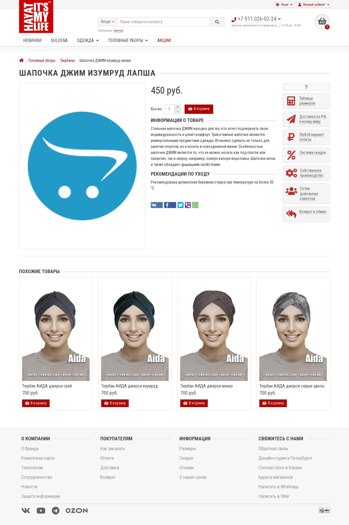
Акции (164, 40)
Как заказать (112, 448)
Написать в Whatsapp (278, 486)
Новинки (32, 40)
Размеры (187, 448)
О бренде (30, 448)
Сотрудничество (36, 477)
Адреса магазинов (275, 477)
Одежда (88, 40)
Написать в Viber (274, 496)
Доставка (109, 467)
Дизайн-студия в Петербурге (285, 458)
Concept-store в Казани (280, 467)
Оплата (107, 458)
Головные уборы (128, 40)
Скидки (186, 458)
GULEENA (59, 40)
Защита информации (40, 496)
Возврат (108, 477)
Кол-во (156, 109)
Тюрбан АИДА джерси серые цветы (291, 386)
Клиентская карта (37, 458)
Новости (29, 486)
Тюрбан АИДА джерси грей (47, 386)
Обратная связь (273, 448)
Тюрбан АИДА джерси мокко (206, 386)
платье (118, 30)
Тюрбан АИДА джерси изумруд (129, 386)
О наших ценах (193, 477)
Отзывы (186, 467)
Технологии (32, 467)
